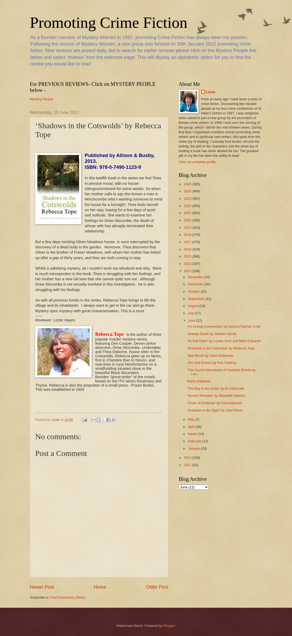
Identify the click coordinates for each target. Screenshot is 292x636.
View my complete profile (197, 162)
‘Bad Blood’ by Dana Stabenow (210, 356)
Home (100, 587)
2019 (188, 228)
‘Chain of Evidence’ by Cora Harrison (214, 403)
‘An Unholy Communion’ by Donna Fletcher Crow (223, 326)
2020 (188, 220)
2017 (188, 242)
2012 (188, 458)
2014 (188, 264)
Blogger (169, 626)
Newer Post (42, 587)
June (192, 320)
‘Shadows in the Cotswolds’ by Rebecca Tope (221, 348)
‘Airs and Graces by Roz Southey (212, 363)
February (195, 441)
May (191, 419)
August (193, 306)
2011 (188, 465)
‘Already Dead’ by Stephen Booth (211, 334)
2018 (188, 235)
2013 (188, 271)
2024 (188, 191)
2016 (188, 249)
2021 (188, 213)
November (196, 284)
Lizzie (210, 92)
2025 (188, 184)
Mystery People (41, 99)
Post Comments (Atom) (67, 597)
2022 (188, 206)
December (196, 277)
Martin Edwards (198, 381)
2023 (188, 198)
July (191, 313)
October (194, 291)
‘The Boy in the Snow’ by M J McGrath (215, 388)
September (196, 299)
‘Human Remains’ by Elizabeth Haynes (216, 396)
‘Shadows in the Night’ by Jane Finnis (215, 410)
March (193, 434)
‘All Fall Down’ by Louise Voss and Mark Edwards (223, 341)
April (191, 427)
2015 (188, 256)
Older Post (157, 587)
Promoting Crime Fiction (108, 22)
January (194, 448)
